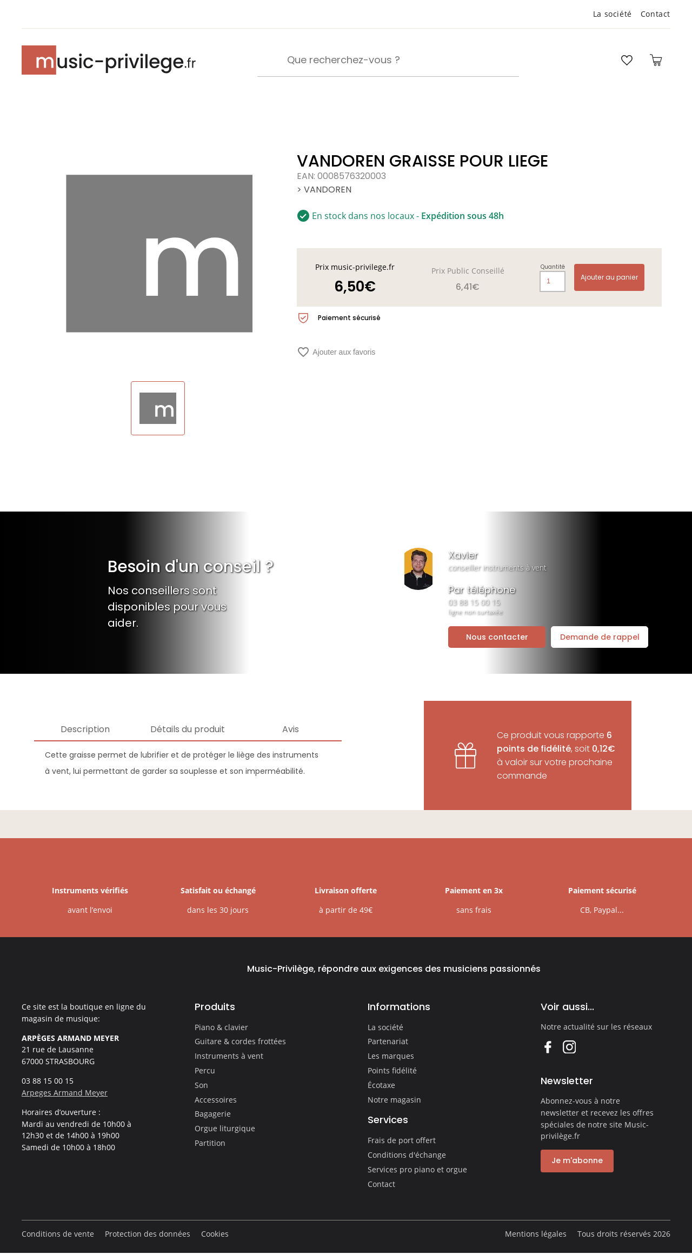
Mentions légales (536, 1234)
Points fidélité (392, 1070)
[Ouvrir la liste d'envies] (626, 60)
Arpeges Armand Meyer (65, 1092)
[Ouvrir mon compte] (596, 60)
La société (612, 14)
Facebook (547, 1046)
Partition (210, 1143)
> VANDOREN (324, 189)
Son (201, 1085)
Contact (655, 14)
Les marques (391, 1056)
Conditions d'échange (407, 1155)
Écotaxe (381, 1085)
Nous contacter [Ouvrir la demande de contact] (497, 637)
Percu (205, 1070)
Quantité (553, 267)
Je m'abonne (577, 1160)
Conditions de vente (58, 1234)
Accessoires (216, 1099)
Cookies (215, 1234)
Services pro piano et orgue (417, 1169)
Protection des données (147, 1234)
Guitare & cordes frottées (240, 1041)
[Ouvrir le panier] (655, 60)
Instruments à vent (229, 1056)
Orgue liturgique (225, 1128)
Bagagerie (213, 1114)
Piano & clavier (221, 1027)
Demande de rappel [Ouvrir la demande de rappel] (600, 637)
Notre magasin (394, 1099)
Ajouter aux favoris (336, 352)
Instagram (569, 1046)
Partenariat (388, 1041)
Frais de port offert (402, 1140)
